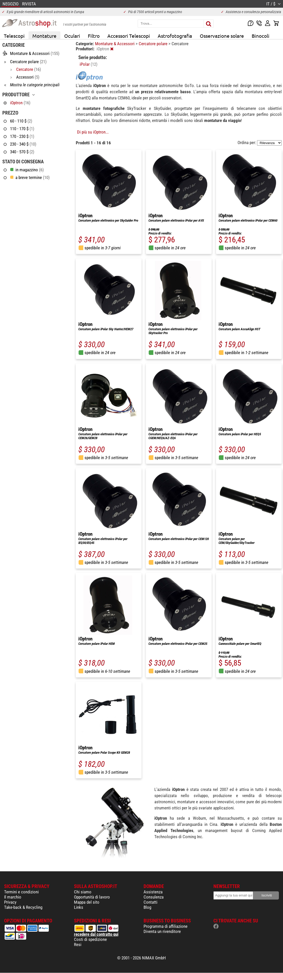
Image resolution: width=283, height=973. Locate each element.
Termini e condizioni (21, 891)
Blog (147, 907)
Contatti (150, 902)
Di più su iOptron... (93, 132)
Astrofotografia (175, 36)
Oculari (72, 36)
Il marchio (12, 897)
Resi (77, 944)
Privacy (10, 902)
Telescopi (14, 36)
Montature (44, 36)
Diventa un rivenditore (162, 931)
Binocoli (260, 36)
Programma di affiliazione (165, 926)
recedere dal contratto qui (96, 934)
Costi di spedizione (90, 939)
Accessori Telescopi (128, 36)
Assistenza (153, 891)
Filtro (94, 36)
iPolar (88, 64)
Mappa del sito (86, 902)
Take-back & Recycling (23, 907)
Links (78, 907)
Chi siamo (82, 891)
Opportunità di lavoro (92, 897)
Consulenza (154, 897)
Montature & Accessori (115, 43)
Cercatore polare (153, 43)
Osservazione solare (222, 36)
